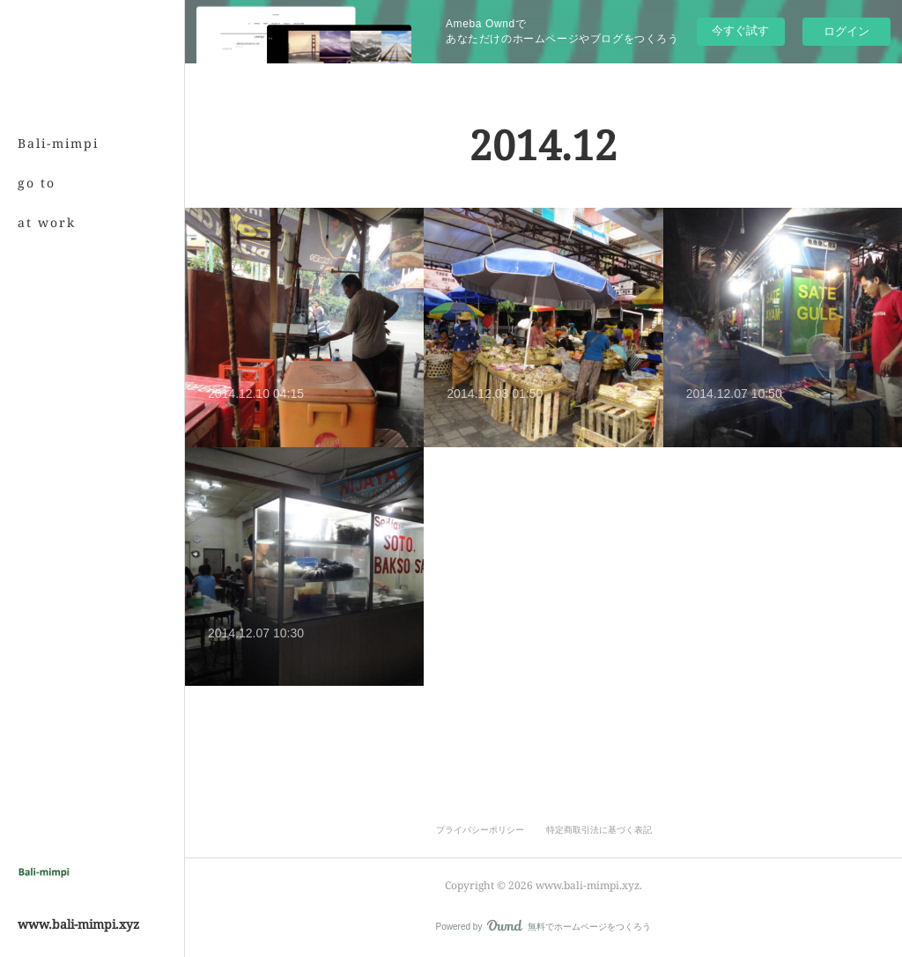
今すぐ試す (740, 30)
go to (36, 182)
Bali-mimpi (58, 143)
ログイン (846, 31)
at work (47, 222)
